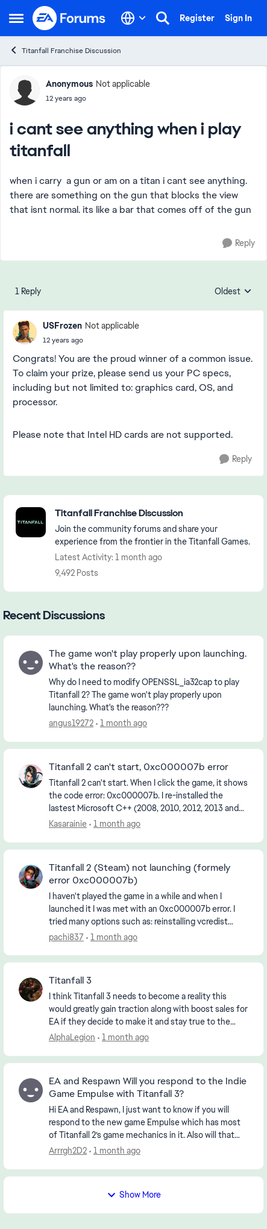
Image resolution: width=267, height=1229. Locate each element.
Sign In (238, 18)
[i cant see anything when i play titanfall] (91, 340)
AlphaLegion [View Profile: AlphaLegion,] (72, 1037)
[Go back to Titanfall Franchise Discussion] (153, 513)
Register (197, 18)
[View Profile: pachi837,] (31, 877)
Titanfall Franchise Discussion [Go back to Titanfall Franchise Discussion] (65, 50)
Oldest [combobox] (233, 292)
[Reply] (238, 243)
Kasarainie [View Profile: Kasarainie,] (68, 823)
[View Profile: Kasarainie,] (31, 776)
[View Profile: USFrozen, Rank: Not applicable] (25, 332)
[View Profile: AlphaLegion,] (31, 990)
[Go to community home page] (69, 18)
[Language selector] (133, 18)
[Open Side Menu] (16, 18)
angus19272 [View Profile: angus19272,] (71, 723)
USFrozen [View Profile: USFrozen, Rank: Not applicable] (62, 325)
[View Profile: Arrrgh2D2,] (31, 1090)
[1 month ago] (121, 723)
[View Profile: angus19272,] (31, 663)
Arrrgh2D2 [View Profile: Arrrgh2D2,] (68, 1150)
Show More (134, 1194)
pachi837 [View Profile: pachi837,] (66, 936)
